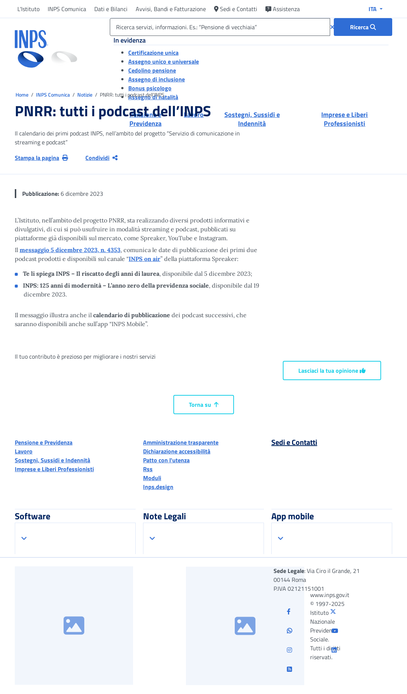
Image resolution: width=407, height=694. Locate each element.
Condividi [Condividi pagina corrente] (101, 157)
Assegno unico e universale (163, 61)
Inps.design (158, 486)
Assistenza (282, 8)
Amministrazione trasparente (180, 442)
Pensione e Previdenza (43, 442)
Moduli (152, 477)
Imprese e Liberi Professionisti (54, 469)
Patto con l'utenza (166, 460)
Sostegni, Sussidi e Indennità (52, 460)
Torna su (203, 404)
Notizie (85, 94)
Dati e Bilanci (111, 8)
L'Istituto (28, 8)
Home (23, 94)
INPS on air (144, 258)
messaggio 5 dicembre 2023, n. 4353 (70, 250)
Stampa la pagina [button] (41, 157)
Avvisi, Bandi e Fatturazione (171, 8)
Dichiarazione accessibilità (176, 451)
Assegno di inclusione (156, 79)
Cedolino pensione (152, 70)
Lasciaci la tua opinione (332, 370)
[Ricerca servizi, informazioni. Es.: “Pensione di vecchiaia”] (220, 27)
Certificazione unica (153, 52)
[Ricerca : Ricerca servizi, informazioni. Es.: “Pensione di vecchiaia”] (363, 27)
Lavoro (24, 451)
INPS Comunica (67, 8)
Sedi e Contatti (235, 8)
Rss (148, 469)
